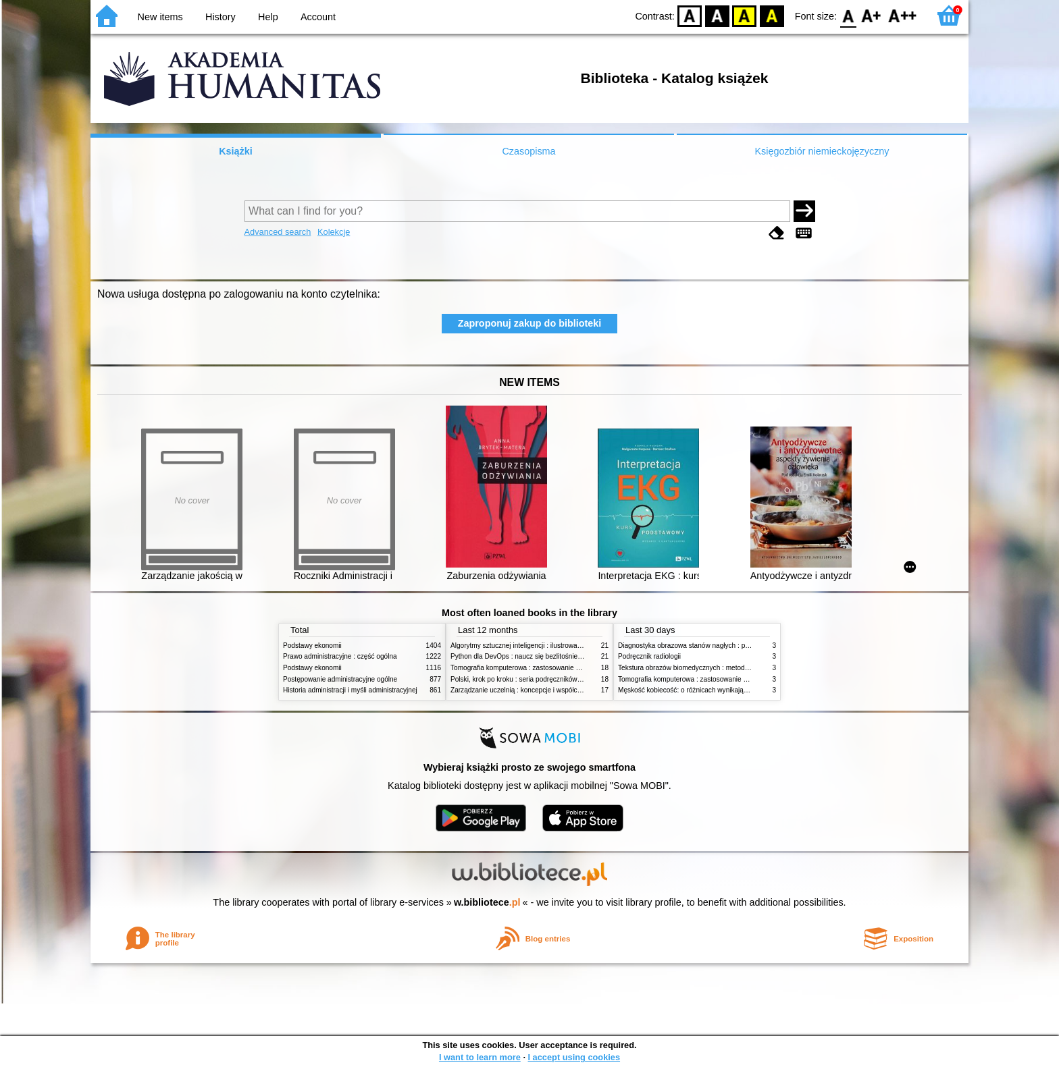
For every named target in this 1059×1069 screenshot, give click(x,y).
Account (318, 16)
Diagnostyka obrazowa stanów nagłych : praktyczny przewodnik (714, 645)
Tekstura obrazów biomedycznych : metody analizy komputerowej (716, 667)
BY (772, 15)
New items (160, 16)
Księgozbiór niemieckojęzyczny (821, 151)
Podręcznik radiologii (649, 656)
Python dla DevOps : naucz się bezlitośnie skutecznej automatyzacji (552, 656)
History (220, 16)
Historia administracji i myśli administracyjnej (350, 690)
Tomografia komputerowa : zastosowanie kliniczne (526, 667)
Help (268, 16)
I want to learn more (480, 1057)
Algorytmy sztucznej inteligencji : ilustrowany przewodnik (535, 645)
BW (717, 15)
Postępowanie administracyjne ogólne (340, 679)
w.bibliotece (487, 902)
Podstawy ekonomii (312, 645)
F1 (871, 15)
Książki (236, 151)
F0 (848, 15)
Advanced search (277, 232)
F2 (902, 15)
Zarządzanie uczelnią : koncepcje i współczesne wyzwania (538, 690)
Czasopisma (528, 151)
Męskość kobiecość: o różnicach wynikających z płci (696, 690)
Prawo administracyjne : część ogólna (340, 656)
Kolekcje (333, 232)
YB (745, 15)
